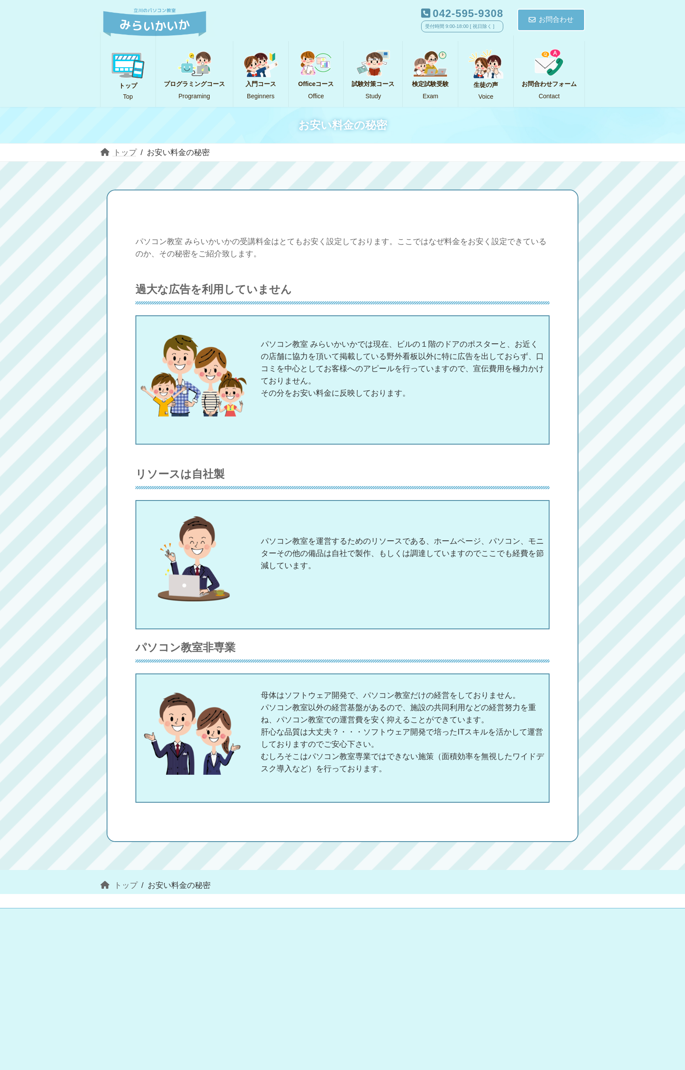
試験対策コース (427, 919)
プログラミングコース (265, 919)
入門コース (181, 919)
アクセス (281, 932)
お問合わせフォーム (204, 932)
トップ (124, 919)
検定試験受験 (503, 919)
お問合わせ (551, 19)
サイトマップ (345, 932)
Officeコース (352, 919)
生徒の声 (127, 932)
